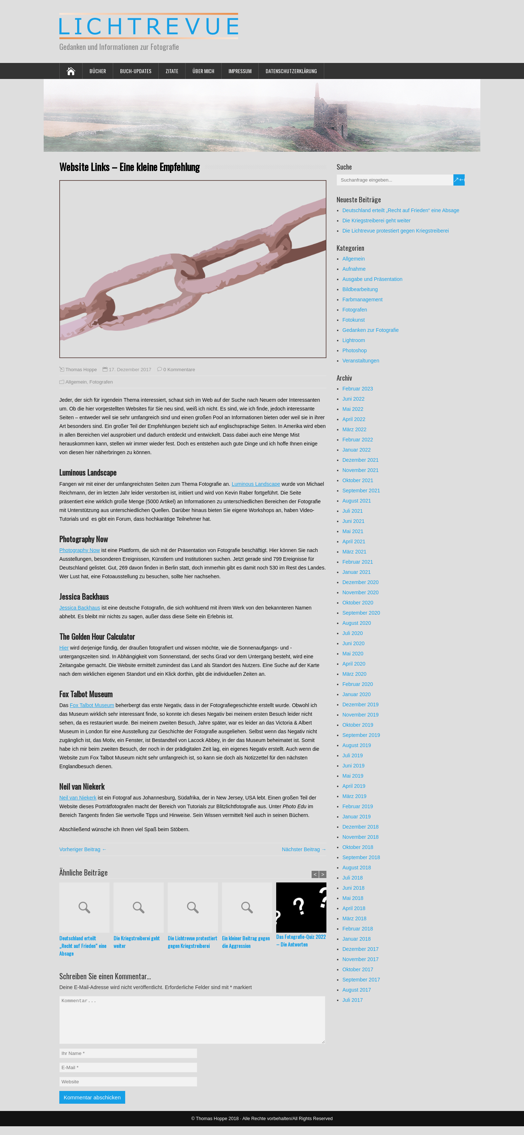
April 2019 (353, 786)
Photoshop (354, 350)
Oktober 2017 (357, 969)
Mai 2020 (353, 653)
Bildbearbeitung (360, 289)
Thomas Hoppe (81, 369)
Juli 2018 (352, 878)
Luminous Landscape (256, 484)
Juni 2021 (353, 521)
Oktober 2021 (357, 480)
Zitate (172, 71)
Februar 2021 (357, 562)
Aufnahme (354, 269)
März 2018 (354, 918)
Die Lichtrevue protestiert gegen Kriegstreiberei (192, 941)
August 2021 (356, 501)
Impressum (240, 71)
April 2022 (353, 419)
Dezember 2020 (360, 582)
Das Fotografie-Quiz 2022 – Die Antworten (301, 940)
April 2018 (353, 908)
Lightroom (353, 340)
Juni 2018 (353, 888)
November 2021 (360, 470)
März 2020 (354, 674)
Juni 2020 (353, 643)
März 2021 (354, 552)
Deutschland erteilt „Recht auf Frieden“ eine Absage (82, 945)
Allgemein (76, 382)
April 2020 (353, 664)
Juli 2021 (352, 511)
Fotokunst (353, 320)
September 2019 (361, 735)
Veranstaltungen (360, 361)
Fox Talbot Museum (92, 705)
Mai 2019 (353, 776)
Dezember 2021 (360, 460)
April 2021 (353, 541)
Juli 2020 (352, 633)
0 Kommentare (179, 369)
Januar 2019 (356, 816)
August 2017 (356, 990)
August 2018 (356, 867)
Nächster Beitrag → (304, 849)
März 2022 (354, 429)
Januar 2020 (356, 694)
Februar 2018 (357, 929)
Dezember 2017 (360, 949)
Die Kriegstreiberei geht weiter (137, 941)
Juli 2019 (352, 755)
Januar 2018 (356, 939)
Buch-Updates (135, 71)
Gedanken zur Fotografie (370, 330)
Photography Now (79, 550)
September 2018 (361, 857)
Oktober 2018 (357, 847)
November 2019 (360, 715)
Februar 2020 (357, 684)
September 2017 (361, 980)
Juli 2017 (352, 1000)
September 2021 (361, 490)
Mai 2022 (353, 409)
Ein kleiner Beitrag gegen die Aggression (246, 941)
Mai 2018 (353, 898)
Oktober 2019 (357, 725)
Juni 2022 (353, 399)
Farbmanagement (362, 299)
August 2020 (356, 623)
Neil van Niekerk (77, 798)
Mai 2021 (353, 531)
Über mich (203, 71)
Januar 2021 (356, 572)
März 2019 (354, 796)
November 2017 (360, 959)
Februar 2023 (357, 389)
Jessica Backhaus (79, 608)
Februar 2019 (357, 806)
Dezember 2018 (360, 827)
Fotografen (101, 382)
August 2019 (356, 745)
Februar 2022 (357, 440)
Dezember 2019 (360, 704)
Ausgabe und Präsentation (372, 279)
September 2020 (361, 613)
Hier (64, 648)
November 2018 (360, 837)
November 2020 (360, 592)
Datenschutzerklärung (291, 71)
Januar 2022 (356, 450)
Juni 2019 (353, 766)
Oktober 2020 (357, 603)
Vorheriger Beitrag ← (83, 849)
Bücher (98, 71)
